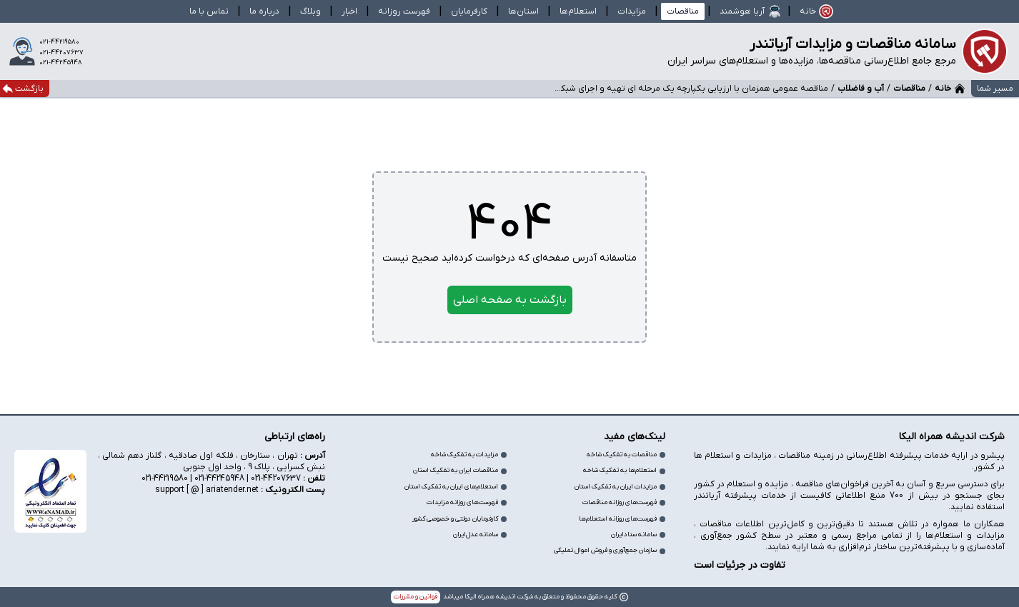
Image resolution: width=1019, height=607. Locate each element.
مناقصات (683, 11)
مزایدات (631, 11)
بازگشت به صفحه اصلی (510, 300)
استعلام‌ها (578, 11)
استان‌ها (523, 11)
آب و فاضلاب (860, 88)
